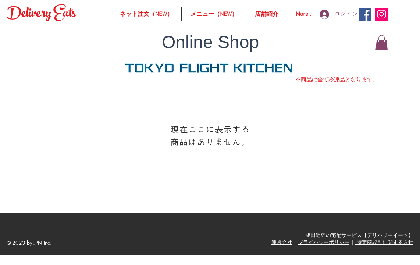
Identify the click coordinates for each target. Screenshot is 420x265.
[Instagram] (381, 14)
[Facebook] (365, 14)
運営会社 (281, 242)
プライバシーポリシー (323, 242)
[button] (381, 42)
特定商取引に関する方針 (384, 242)
